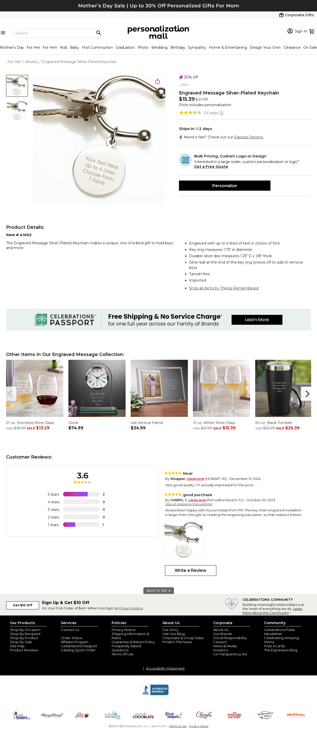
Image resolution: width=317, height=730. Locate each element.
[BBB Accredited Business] (155, 694)
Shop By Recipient (25, 634)
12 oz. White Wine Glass (214, 422)
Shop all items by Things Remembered (224, 288)
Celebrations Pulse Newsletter (279, 632)
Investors (220, 650)
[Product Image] (99, 139)
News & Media (225, 646)
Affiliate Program (74, 642)
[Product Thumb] (17, 86)
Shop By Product (24, 638)
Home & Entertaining (228, 47)
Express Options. (249, 137)
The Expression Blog (280, 650)
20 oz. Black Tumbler (273, 422)
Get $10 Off (22, 605)
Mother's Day (12, 47)
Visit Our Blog (173, 634)
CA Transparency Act (230, 654)
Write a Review (190, 570)
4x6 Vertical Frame (147, 422)
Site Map (17, 646)
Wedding (159, 47)
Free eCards (274, 646)
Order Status (71, 638)
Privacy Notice (131, 608)
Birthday (177, 47)
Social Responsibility (230, 638)
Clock (73, 422)
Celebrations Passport (79, 646)
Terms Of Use (122, 654)
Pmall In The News (177, 642)
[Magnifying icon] (98, 33)
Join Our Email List (76, 634)
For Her (33, 47)
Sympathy (197, 47)
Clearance (292, 47)
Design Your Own (265, 47)
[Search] (57, 33)
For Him (50, 47)
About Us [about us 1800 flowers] (220, 630)
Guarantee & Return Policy (133, 642)
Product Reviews (24, 650)
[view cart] (312, 31)
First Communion (97, 47)
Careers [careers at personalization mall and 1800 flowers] (220, 642)
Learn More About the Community (273, 611)
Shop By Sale (21, 642)
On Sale (310, 47)
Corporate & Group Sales (183, 638)
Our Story (170, 630)
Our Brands (222, 634)
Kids (63, 47)
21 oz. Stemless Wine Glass (30, 422)
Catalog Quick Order (78, 650)
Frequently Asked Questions (126, 648)
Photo (143, 47)
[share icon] (157, 81)
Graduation (125, 47)
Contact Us (70, 630)
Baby (74, 47)
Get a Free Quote (211, 166)
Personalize (224, 185)
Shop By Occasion (25, 630)
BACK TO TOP (159, 591)
